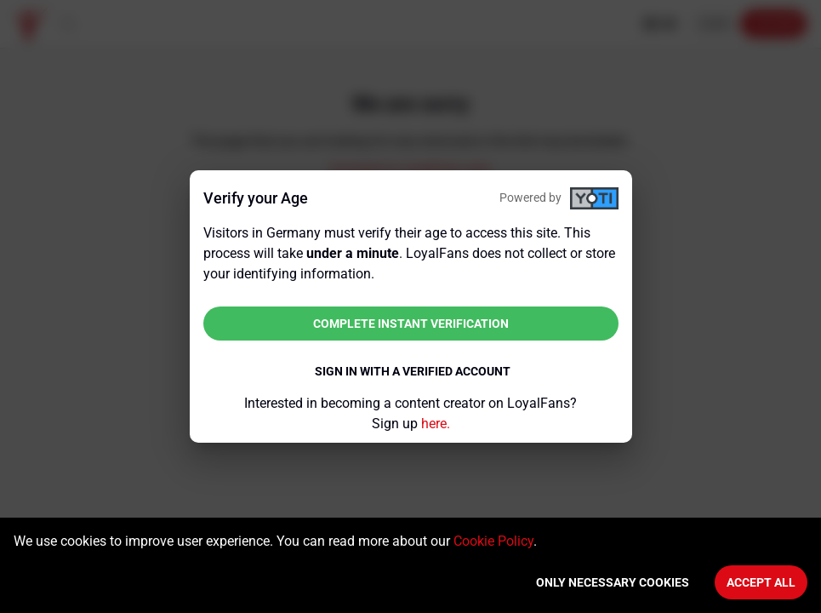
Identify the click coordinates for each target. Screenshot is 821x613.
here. (435, 423)
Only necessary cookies (612, 582)
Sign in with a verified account (412, 371)
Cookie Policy (493, 541)
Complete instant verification (411, 323)
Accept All (761, 582)
